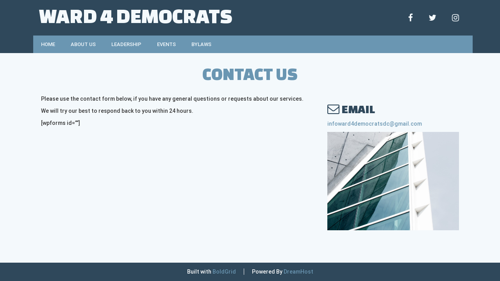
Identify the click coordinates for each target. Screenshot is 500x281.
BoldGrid (224, 272)
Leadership (126, 44)
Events (166, 44)
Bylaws (201, 44)
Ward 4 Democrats (135, 15)
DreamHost (298, 272)
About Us (83, 44)
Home (48, 44)
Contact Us (250, 73)
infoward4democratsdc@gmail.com (374, 124)
